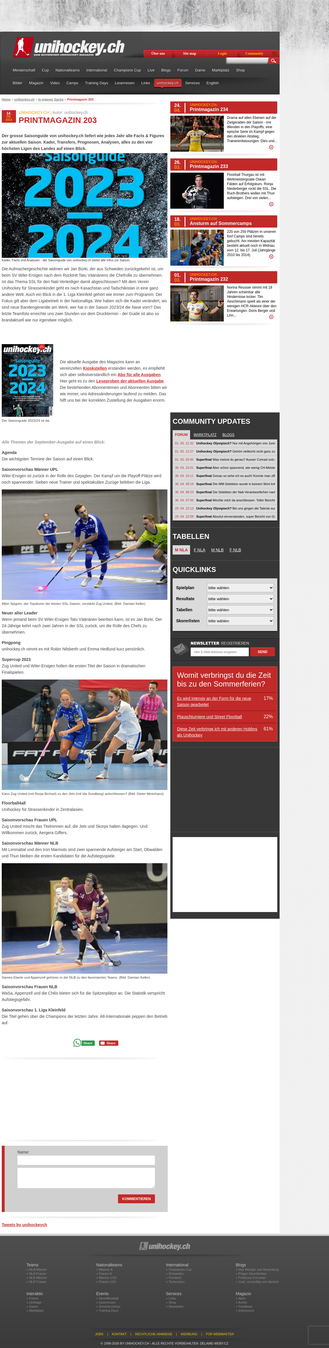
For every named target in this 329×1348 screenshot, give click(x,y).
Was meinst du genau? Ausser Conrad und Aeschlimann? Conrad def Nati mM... (235, 459)
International (96, 70)
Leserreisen (125, 83)
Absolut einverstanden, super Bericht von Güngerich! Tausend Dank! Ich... (235, 516)
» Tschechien (175, 1281)
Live (151, 70)
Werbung (189, 1334)
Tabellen (184, 609)
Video (55, 83)
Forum (182, 70)
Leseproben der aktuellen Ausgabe (130, 381)
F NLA (199, 550)
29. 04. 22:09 (184, 516)
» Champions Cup (179, 1269)
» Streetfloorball (107, 1298)
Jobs (99, 1334)
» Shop (171, 1302)
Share (87, 1043)
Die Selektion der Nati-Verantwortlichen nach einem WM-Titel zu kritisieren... (235, 492)
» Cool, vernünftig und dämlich (257, 1281)
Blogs (166, 70)
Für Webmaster (220, 1334)
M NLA (181, 550)
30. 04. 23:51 (184, 467)
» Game (32, 1306)
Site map (189, 53)
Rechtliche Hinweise (153, 1334)
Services (192, 83)
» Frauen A (104, 1273)
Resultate (185, 598)
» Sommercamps (108, 1306)
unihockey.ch (168, 83)
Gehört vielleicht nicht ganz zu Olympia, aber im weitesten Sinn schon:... (235, 451)
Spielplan (185, 587)
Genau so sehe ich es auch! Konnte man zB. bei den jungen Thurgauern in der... (235, 476)
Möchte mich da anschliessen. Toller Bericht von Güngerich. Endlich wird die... (235, 500)
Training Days (96, 83)
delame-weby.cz (214, 1343)
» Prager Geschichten (251, 1273)
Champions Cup (127, 70)
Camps (72, 83)
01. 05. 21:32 (184, 443)
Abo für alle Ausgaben (138, 374)
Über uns (158, 53)
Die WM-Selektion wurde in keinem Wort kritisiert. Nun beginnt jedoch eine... (235, 484)
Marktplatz (220, 70)
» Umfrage (33, 1302)
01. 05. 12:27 (184, 451)
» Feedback (244, 1306)
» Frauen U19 (106, 1281)
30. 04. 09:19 (184, 484)
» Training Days (107, 1310)
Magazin (36, 83)
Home (6, 99)
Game (200, 70)
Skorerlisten (188, 620)
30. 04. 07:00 (184, 500)
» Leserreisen (106, 1302)
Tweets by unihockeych (24, 1224)
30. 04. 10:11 (184, 476)
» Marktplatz (35, 1310)
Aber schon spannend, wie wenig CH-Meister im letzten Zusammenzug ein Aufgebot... (235, 467)
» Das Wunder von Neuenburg (257, 1269)
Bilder (17, 83)
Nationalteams (68, 70)
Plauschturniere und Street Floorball (209, 716)
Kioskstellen (95, 368)
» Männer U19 (106, 1277)
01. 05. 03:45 (184, 459)
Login (222, 53)
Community (254, 53)
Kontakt (119, 1334)
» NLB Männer (36, 1277)
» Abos (241, 1298)
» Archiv (241, 1302)
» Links (171, 1298)
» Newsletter (175, 1306)
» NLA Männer (36, 1269)
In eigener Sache (50, 99)
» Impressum (245, 1310)
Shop (240, 70)
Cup (45, 70)
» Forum (32, 1298)
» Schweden (175, 1273)
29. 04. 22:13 (184, 508)
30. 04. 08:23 (184, 492)
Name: (23, 1152)
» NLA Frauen (36, 1273)
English (212, 83)
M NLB (217, 550)
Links (145, 83)
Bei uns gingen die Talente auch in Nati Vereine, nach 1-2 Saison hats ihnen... (235, 508)
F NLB (235, 550)
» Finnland (173, 1277)
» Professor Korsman (251, 1277)
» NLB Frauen (36, 1281)
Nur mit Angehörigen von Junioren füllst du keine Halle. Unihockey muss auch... (235, 443)
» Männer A (104, 1269)
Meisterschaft (24, 70)
